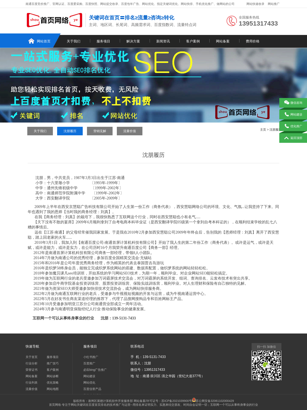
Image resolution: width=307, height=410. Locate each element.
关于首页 (32, 357)
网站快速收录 (255, 4)
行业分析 (32, 363)
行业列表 (32, 382)
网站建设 (89, 376)
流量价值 (129, 131)
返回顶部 (293, 138)
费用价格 (252, 41)
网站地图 (53, 389)
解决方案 (133, 41)
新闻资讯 (163, 41)
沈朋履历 (70, 131)
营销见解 (99, 131)
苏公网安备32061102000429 (215, 401)
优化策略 (53, 382)
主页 (263, 129)
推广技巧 (53, 363)
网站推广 (274, 4)
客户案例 (193, 41)
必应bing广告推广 (95, 369)
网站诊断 (53, 376)
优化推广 (293, 126)
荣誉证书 (32, 369)
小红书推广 (90, 357)
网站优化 (89, 382)
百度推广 (89, 363)
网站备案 (223, 41)
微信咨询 (293, 102)
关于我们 (73, 41)
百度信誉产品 (92, 389)
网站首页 (44, 41)
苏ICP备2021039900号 (178, 401)
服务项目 (103, 41)
